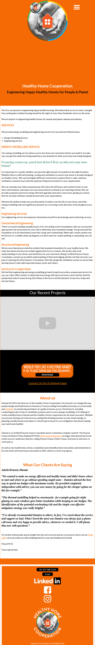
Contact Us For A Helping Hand (47, 383)
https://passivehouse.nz (51, 435)
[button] (82, 7)
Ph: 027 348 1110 (47, 569)
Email (47, 574)
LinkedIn (9, 409)
